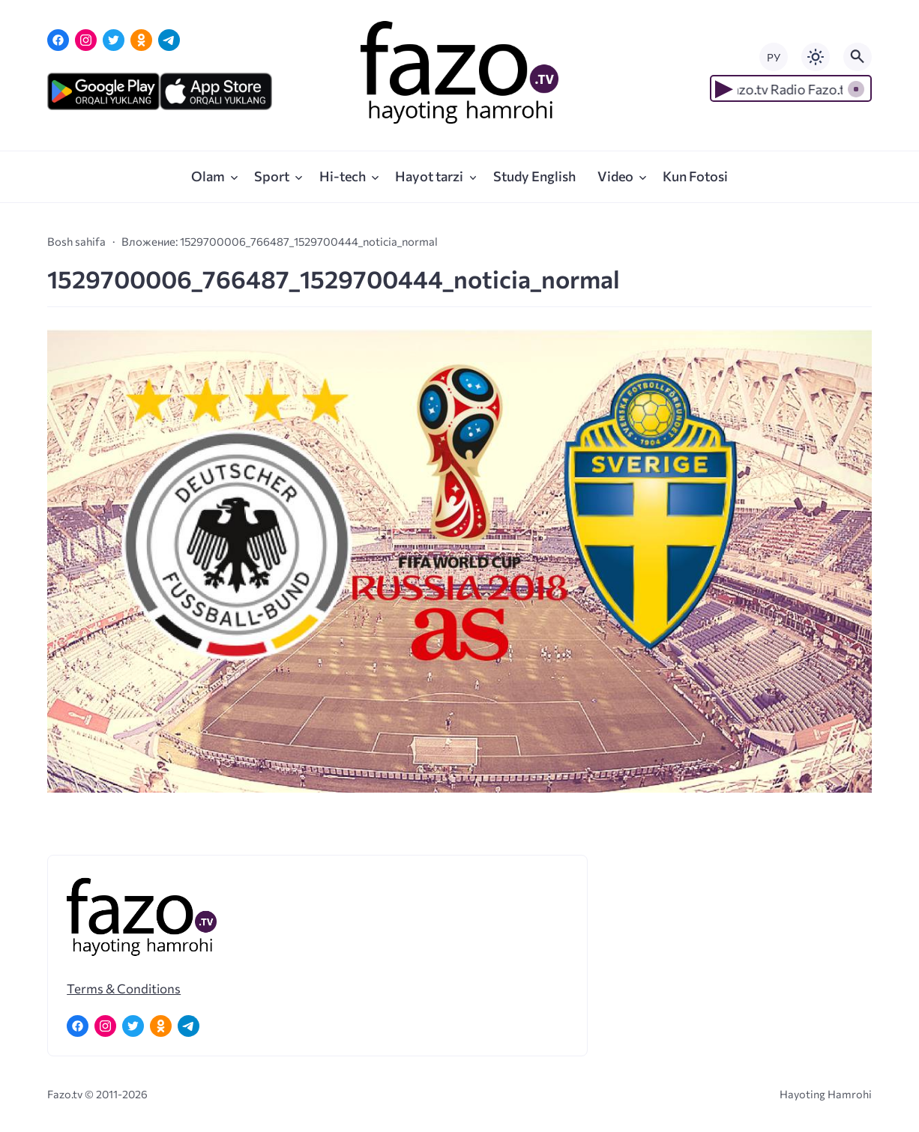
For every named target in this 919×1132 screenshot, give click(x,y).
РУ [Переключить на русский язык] (773, 57)
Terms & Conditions (124, 988)
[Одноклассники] (141, 40)
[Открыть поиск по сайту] (857, 57)
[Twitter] (113, 40)
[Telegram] (169, 40)
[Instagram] (86, 40)
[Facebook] (58, 40)
